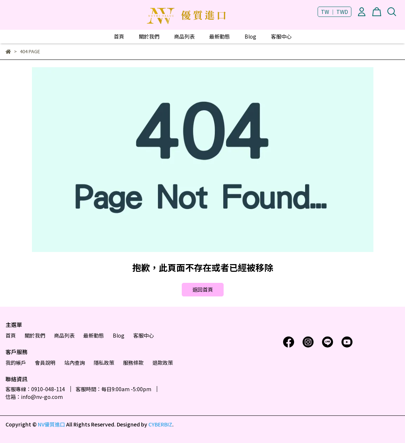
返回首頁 (202, 289)
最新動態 (219, 36)
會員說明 (45, 362)
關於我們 (149, 36)
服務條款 (133, 362)
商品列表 (184, 36)
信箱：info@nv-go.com (34, 396)
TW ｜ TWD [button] (334, 11)
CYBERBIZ (160, 424)
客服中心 (281, 36)
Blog (250, 36)
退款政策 (162, 362)
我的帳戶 (16, 362)
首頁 (119, 36)
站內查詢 (74, 362)
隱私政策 (104, 362)
